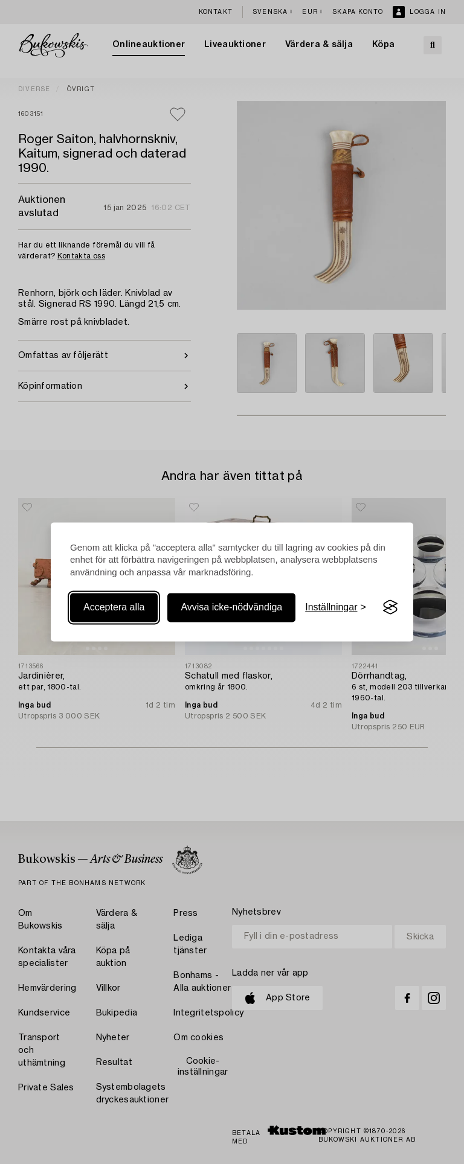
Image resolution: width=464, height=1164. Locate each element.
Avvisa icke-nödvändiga (231, 607)
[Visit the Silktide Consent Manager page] (390, 607)
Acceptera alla (113, 607)
